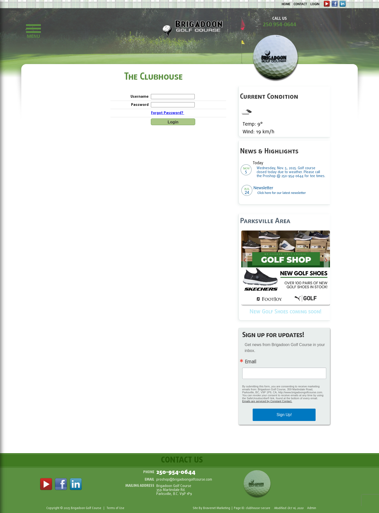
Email (250, 362)
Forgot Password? (167, 113)
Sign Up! (284, 415)
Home (286, 4)
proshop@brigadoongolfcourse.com (184, 479)
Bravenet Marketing (216, 508)
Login (314, 4)
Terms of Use (115, 508)
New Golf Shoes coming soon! (285, 312)
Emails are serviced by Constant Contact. (267, 401)
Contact (300, 4)
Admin (311, 508)
